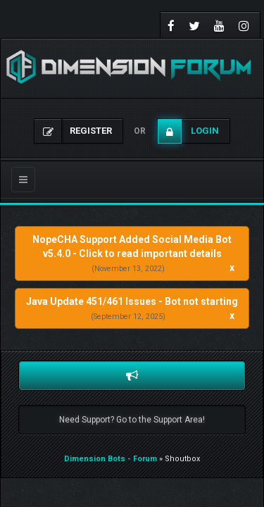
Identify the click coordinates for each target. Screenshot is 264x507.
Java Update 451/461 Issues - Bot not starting (132, 301)
